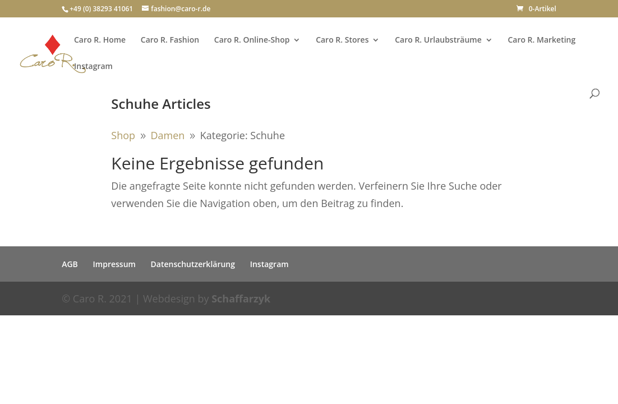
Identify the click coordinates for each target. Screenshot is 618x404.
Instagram (93, 66)
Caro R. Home (100, 40)
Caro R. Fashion (170, 40)
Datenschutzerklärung (193, 264)
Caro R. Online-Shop (252, 40)
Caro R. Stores (342, 40)
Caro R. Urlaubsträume (438, 40)
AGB (70, 264)
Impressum (114, 264)
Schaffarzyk (240, 298)
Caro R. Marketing (541, 40)
